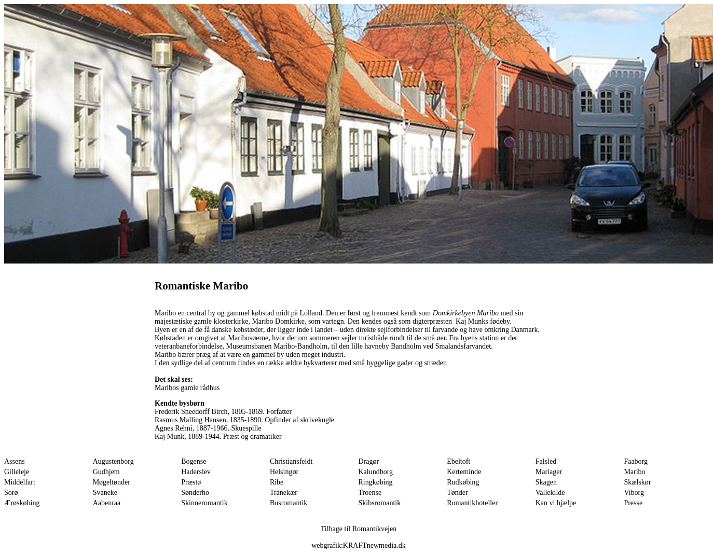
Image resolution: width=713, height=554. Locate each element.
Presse (633, 503)
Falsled (546, 461)
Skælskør (637, 482)
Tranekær (283, 492)
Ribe (276, 482)
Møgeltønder (111, 482)
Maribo (634, 472)
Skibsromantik (380, 503)
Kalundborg (376, 472)
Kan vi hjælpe (556, 503)
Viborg (634, 492)
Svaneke (105, 492)
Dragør (369, 461)
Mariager (549, 472)
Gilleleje (16, 472)
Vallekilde (550, 492)
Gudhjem (106, 472)
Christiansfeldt (291, 461)
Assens (14, 461)
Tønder (457, 492)
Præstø (191, 482)
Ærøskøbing (21, 503)
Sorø (11, 492)
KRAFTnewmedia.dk (374, 545)
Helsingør (284, 472)
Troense (370, 492)
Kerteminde (464, 472)
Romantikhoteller (472, 503)
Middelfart (19, 482)
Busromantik (288, 503)
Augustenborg (113, 461)
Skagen (546, 482)
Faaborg (636, 461)
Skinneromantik (204, 503)
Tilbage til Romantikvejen (358, 529)
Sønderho (195, 492)
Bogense (193, 461)
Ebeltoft (458, 461)
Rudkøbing (463, 482)
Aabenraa (107, 503)
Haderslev (196, 472)
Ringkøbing (376, 482)
